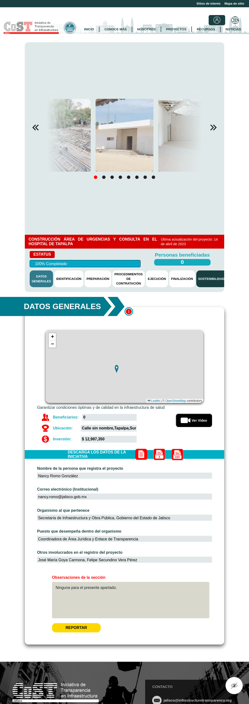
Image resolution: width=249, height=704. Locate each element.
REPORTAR (76, 628)
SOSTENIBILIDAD (211, 279)
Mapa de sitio (234, 3)
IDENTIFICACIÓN (68, 279)
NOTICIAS (233, 29)
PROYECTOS (176, 29)
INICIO (89, 29)
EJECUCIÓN (157, 279)
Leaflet (154, 400)
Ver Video (194, 420)
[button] (213, 127)
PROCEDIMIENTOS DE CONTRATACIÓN (128, 278)
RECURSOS (206, 29)
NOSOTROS (146, 29)
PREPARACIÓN (98, 279)
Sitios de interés (208, 3)
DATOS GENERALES (41, 279)
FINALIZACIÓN (182, 279)
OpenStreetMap (175, 400)
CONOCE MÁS (115, 29)
